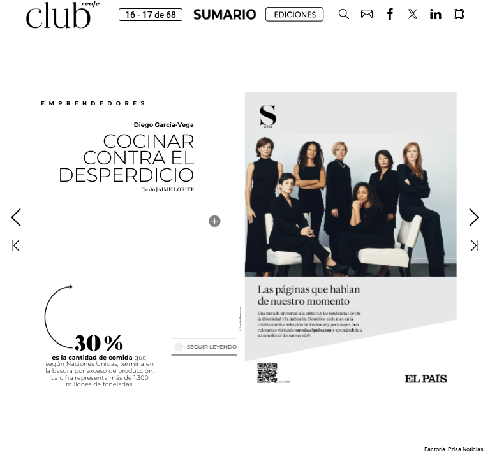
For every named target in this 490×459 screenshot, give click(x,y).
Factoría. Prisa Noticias (454, 449)
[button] (343, 14)
